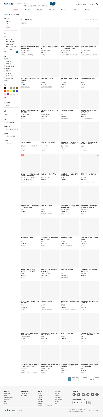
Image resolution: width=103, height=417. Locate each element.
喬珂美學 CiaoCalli (45, 114)
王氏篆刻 (43, 82)
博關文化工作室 (64, 146)
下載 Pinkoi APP (79, 402)
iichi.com (57, 405)
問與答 (39, 393)
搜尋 (53, 3)
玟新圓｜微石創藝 (45, 177)
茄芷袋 (43, 6)
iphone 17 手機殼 (23, 6)
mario (17, 6)
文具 (12, 14)
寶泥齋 (22, 82)
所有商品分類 (7, 393)
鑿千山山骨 (47, 50)
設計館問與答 (24, 395)
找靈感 (5, 401)
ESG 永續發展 (58, 399)
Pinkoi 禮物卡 (7, 399)
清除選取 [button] (6, 59)
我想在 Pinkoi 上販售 (81, 4)
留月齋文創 (27, 50)
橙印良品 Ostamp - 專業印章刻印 (29, 146)
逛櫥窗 (5, 403)
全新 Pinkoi (57, 397)
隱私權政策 (40, 401)
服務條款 (40, 399)
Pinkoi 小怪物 (58, 401)
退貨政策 (40, 403)
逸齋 (62, 114)
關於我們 (57, 393)
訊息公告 (40, 397)
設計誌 (5, 395)
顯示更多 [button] (6, 80)
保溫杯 (39, 6)
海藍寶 (30, 6)
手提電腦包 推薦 (50, 6)
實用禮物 (35, 6)
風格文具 (6, 14)
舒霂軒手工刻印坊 (25, 114)
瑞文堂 (82, 146)
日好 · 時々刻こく (45, 146)
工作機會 (57, 403)
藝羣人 (82, 82)
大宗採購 (40, 395)
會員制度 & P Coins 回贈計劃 (45, 405)
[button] (17, 52)
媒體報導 (57, 395)
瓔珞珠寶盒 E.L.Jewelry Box (28, 177)
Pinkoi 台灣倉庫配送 (8, 397)
